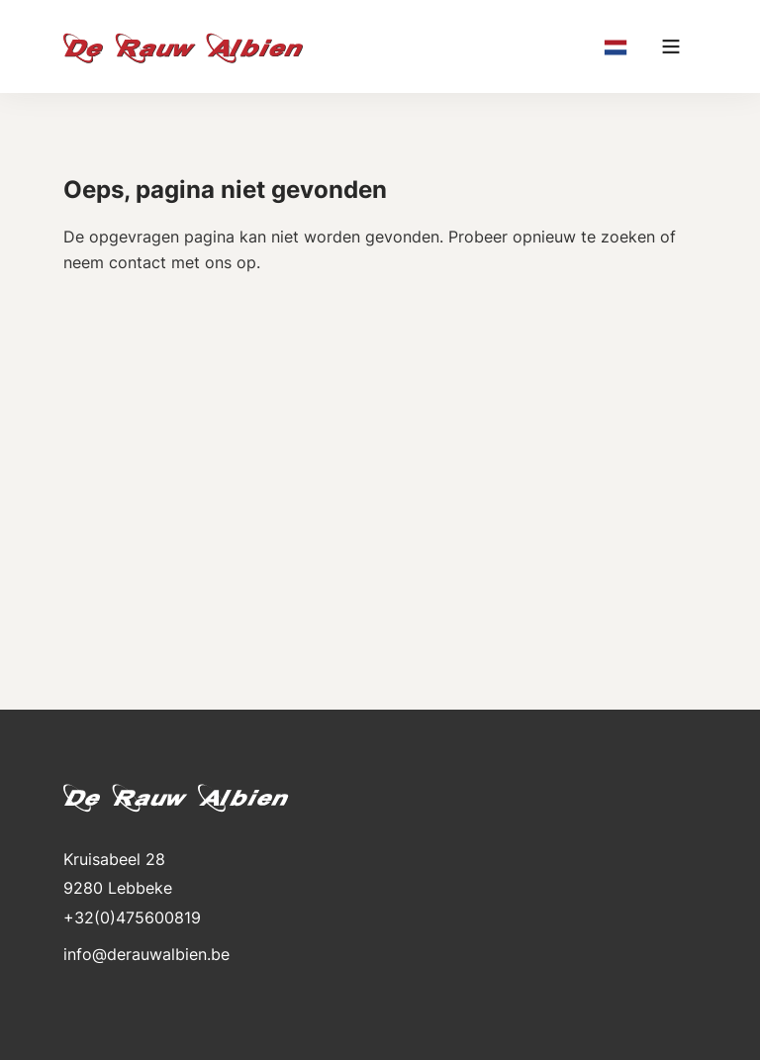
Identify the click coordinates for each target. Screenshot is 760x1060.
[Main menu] (671, 46)
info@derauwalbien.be (146, 954)
